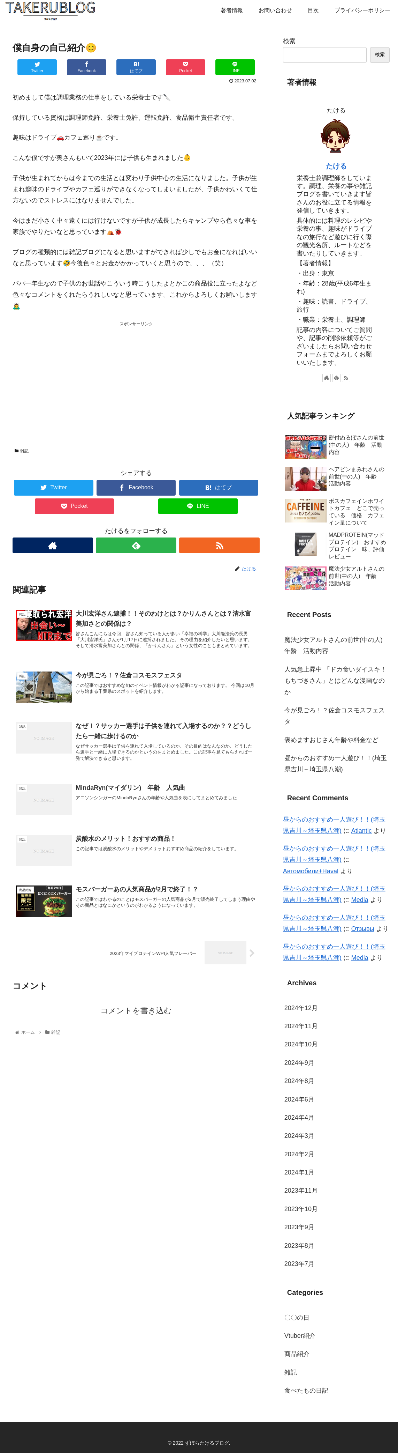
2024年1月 (299, 1172)
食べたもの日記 (306, 1390)
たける (336, 166)
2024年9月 (299, 1062)
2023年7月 (299, 1263)
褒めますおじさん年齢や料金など (331, 739)
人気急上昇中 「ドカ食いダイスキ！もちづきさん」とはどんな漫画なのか (335, 681)
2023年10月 (301, 1209)
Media (359, 899)
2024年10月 (301, 1044)
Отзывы (362, 928)
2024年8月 (299, 1080)
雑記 (22, 450)
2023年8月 (299, 1245)
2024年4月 (299, 1117)
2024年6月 (299, 1099)
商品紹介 (296, 1353)
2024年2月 (299, 1154)
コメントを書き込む (136, 1015)
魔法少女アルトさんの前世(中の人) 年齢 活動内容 (336, 645)
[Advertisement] (136, 377)
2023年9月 (299, 1227)
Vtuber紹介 (299, 1335)
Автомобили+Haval (310, 871)
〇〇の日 (296, 1317)
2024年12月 (301, 1008)
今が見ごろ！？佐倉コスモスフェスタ (334, 716)
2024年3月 (299, 1135)
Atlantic (361, 830)
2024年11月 (301, 1026)
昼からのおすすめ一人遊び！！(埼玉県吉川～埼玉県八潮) (335, 764)
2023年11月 (301, 1190)
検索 (289, 41)
